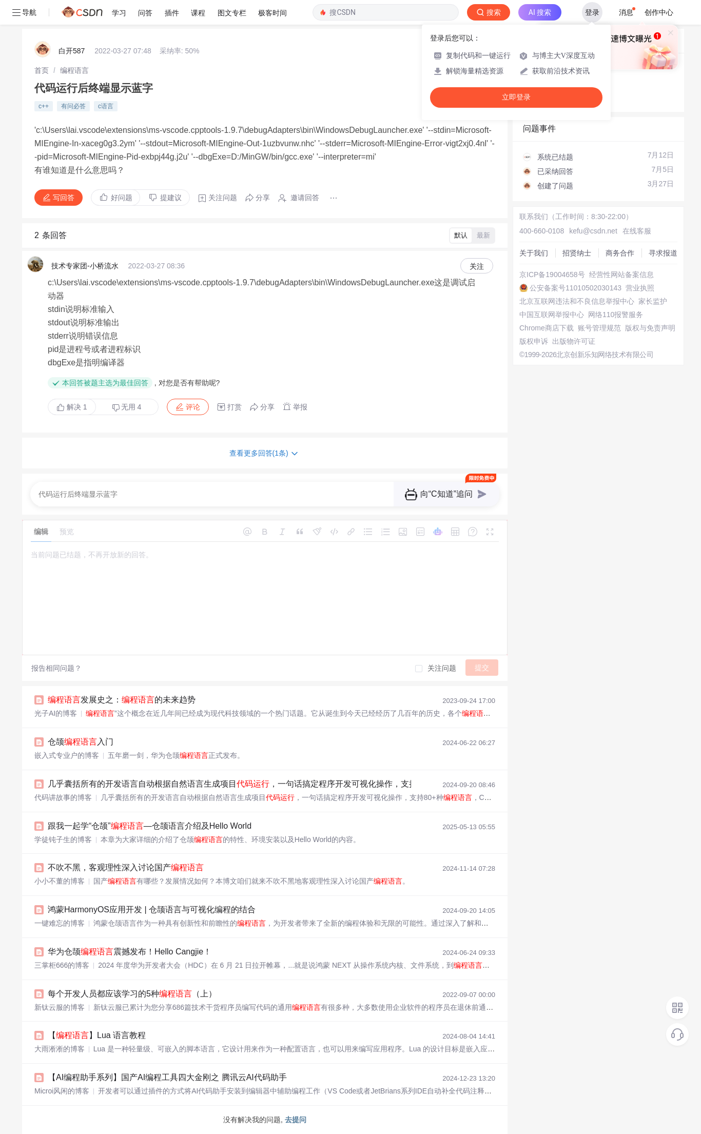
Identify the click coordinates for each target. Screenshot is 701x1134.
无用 (127, 407)
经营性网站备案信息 (621, 274)
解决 (71, 407)
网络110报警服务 (615, 314)
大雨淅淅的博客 (59, 1049)
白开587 (72, 51)
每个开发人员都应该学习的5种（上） (132, 993)
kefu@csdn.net (593, 231)
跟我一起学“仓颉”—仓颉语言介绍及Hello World (149, 826)
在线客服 (636, 231)
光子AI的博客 (55, 713)
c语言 (105, 106)
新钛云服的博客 (59, 1007)
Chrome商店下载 (546, 328)
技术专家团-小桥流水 (85, 266)
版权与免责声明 (650, 328)
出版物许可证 (573, 341)
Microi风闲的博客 (61, 1091)
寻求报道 (663, 253)
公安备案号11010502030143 (575, 288)
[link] (41, 70)
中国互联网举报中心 (551, 314)
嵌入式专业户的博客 (66, 755)
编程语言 (74, 70)
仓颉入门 (80, 741)
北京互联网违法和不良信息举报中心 (576, 301)
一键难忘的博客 (59, 923)
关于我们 (533, 253)
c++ (43, 106)
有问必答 (73, 106)
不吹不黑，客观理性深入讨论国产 (126, 867)
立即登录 (516, 97)
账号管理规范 (599, 328)
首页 (41, 70)
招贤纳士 (576, 253)
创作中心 (659, 12)
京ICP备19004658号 (552, 274)
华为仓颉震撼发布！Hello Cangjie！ (129, 951)
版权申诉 (533, 341)
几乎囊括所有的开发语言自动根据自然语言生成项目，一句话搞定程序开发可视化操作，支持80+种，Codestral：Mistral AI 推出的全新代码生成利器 (349, 783)
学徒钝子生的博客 (63, 839)
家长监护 (652, 301)
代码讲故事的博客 (63, 797)
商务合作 (620, 253)
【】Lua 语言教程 (97, 1035)
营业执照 (640, 288)
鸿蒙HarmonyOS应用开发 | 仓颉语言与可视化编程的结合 (152, 909)
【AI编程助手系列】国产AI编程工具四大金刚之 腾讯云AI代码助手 (167, 1077)
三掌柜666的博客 (61, 965)
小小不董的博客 (59, 881)
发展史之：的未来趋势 (122, 699)
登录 (592, 12)
